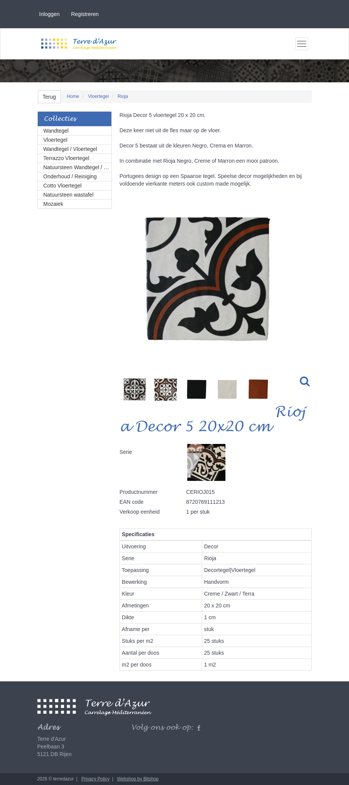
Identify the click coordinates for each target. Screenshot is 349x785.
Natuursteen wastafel (68, 195)
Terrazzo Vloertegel (66, 158)
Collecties (60, 119)
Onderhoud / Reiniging (70, 176)
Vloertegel (55, 140)
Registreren (84, 14)
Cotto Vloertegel (62, 186)
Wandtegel (56, 131)
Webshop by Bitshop (138, 779)
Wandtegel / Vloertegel (70, 149)
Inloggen (49, 14)
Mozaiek (53, 204)
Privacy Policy (95, 779)
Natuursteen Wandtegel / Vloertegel (77, 167)
